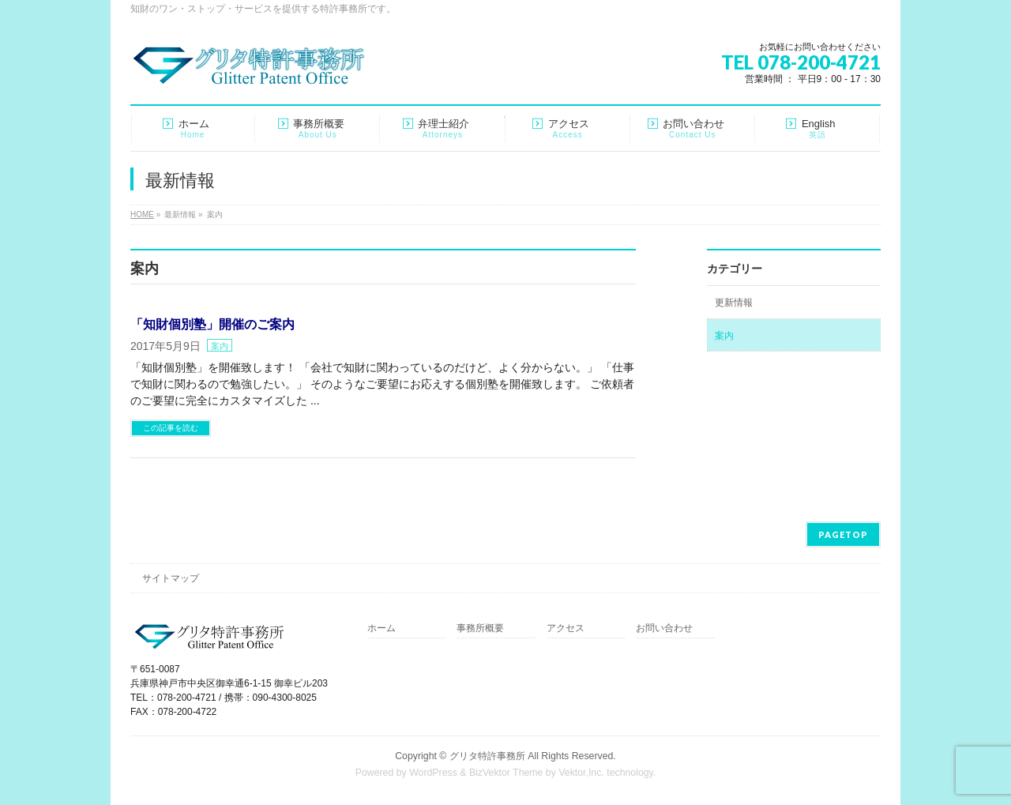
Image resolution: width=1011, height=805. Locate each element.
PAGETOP (843, 534)
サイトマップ (170, 578)
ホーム (381, 628)
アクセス (565, 628)
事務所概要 (480, 628)
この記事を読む (170, 427)
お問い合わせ (664, 628)
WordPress (433, 772)
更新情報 (734, 302)
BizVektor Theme (506, 772)
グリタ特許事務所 (487, 756)
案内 (219, 346)
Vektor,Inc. (581, 772)
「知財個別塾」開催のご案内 (212, 324)
